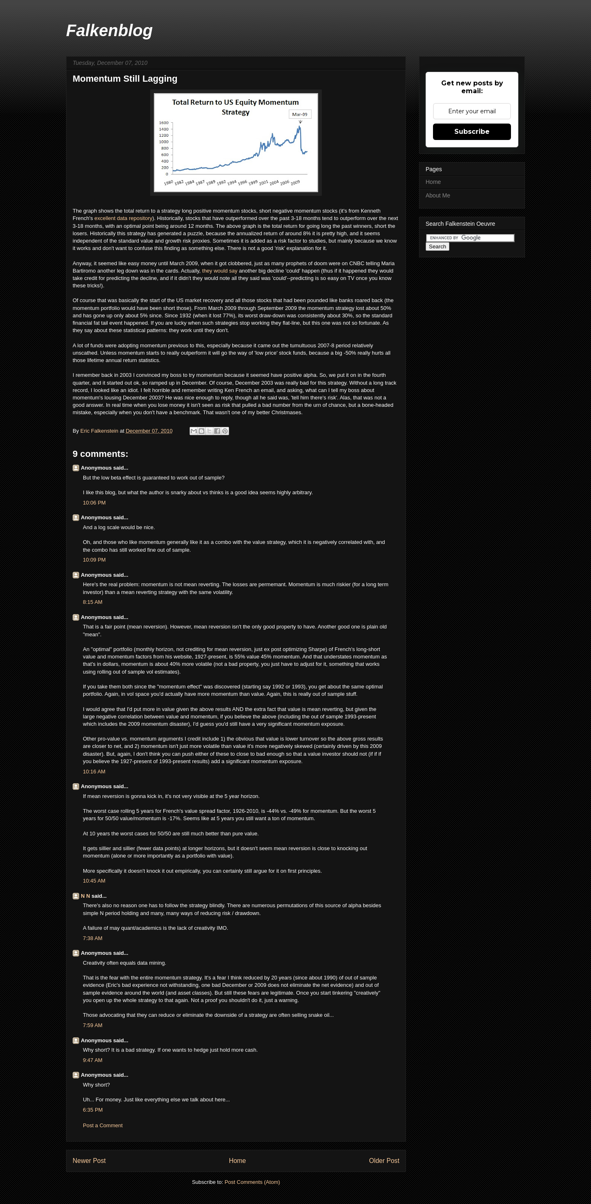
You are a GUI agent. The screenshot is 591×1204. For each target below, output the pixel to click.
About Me (438, 195)
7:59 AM (93, 1025)
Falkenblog (109, 30)
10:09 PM (94, 560)
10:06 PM (94, 503)
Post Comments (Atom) (252, 1182)
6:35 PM (93, 1110)
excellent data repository (122, 218)
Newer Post (89, 1160)
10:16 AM (94, 771)
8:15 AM (93, 602)
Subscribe (472, 131)
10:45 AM (94, 881)
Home (237, 1160)
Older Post (384, 1160)
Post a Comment (103, 1125)
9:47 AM (93, 1060)
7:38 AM (93, 938)
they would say (220, 271)
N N (85, 896)
